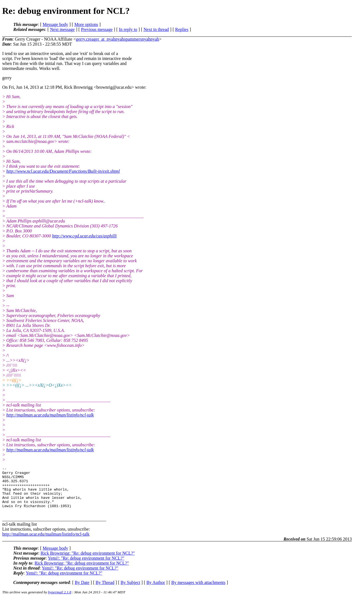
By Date (82, 591)
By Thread (105, 591)
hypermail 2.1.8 (59, 601)
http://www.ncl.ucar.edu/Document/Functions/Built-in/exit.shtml (63, 171)
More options (86, 24)
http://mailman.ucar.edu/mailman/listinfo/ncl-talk (50, 415)
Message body (55, 24)
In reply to (128, 29)
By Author (155, 591)
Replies (181, 29)
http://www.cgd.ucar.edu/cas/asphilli (84, 236)
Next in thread (156, 29)
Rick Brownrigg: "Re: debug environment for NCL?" (88, 562)
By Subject (130, 591)
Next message (62, 29)
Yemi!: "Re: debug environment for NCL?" (86, 567)
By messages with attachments (198, 591)
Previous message (97, 29)
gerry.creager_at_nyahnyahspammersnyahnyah (117, 39)
